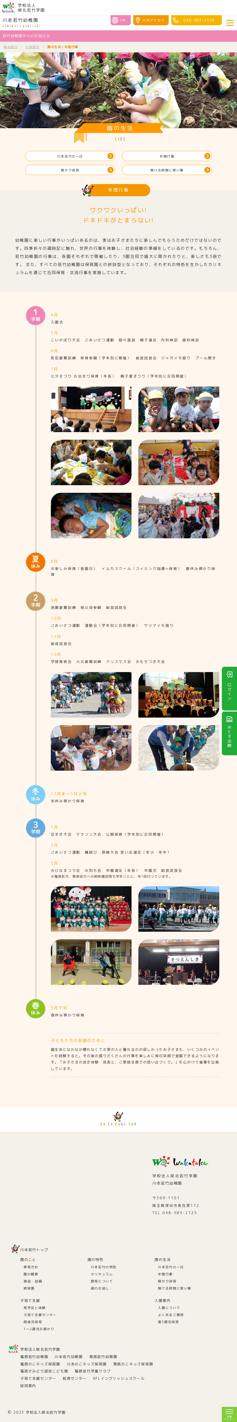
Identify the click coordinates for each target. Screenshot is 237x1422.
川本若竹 (32, 47)
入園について (169, 1307)
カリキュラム (102, 1274)
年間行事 (167, 156)
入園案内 (162, 1300)
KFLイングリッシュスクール (119, 1378)
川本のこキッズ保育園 (87, 1364)
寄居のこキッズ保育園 (133, 1364)
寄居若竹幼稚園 (103, 1356)
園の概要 (31, 1274)
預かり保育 (70, 170)
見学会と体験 (35, 1307)
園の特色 (95, 1259)
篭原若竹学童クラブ (93, 1371)
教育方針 (31, 1267)
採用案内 (28, 1385)
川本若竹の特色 (104, 1267)
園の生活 (162, 1259)
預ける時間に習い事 (167, 170)
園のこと (28, 1259)
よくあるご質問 (171, 1315)
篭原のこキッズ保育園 (40, 1364)
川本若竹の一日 (70, 156)
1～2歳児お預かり (39, 1329)
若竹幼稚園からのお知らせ (27, 35)
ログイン (229, 692)
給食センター (75, 1378)
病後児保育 (33, 1322)
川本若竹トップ (34, 1249)
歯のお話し (100, 1288)
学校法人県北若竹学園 (40, 1349)
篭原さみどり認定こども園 (44, 1371)
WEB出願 (229, 736)
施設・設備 (33, 1281)
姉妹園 (29, 1288)
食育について (102, 1281)
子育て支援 (30, 1300)
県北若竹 (10, 47)
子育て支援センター (40, 1315)
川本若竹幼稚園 (21, 23)
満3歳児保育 (168, 1322)
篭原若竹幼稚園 (34, 1356)
